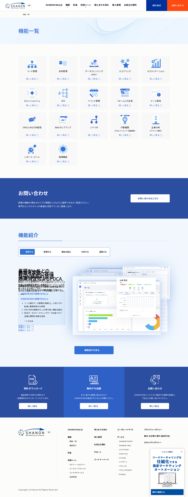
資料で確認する (158, 492)
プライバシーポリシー (153, 429)
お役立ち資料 (99, 444)
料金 (70, 452)
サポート (97, 452)
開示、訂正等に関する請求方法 (157, 436)
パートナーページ (101, 459)
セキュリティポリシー (152, 442)
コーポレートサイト (125, 429)
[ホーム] (19, 14)
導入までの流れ (100, 429)
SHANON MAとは (75, 429)
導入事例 (98, 437)
